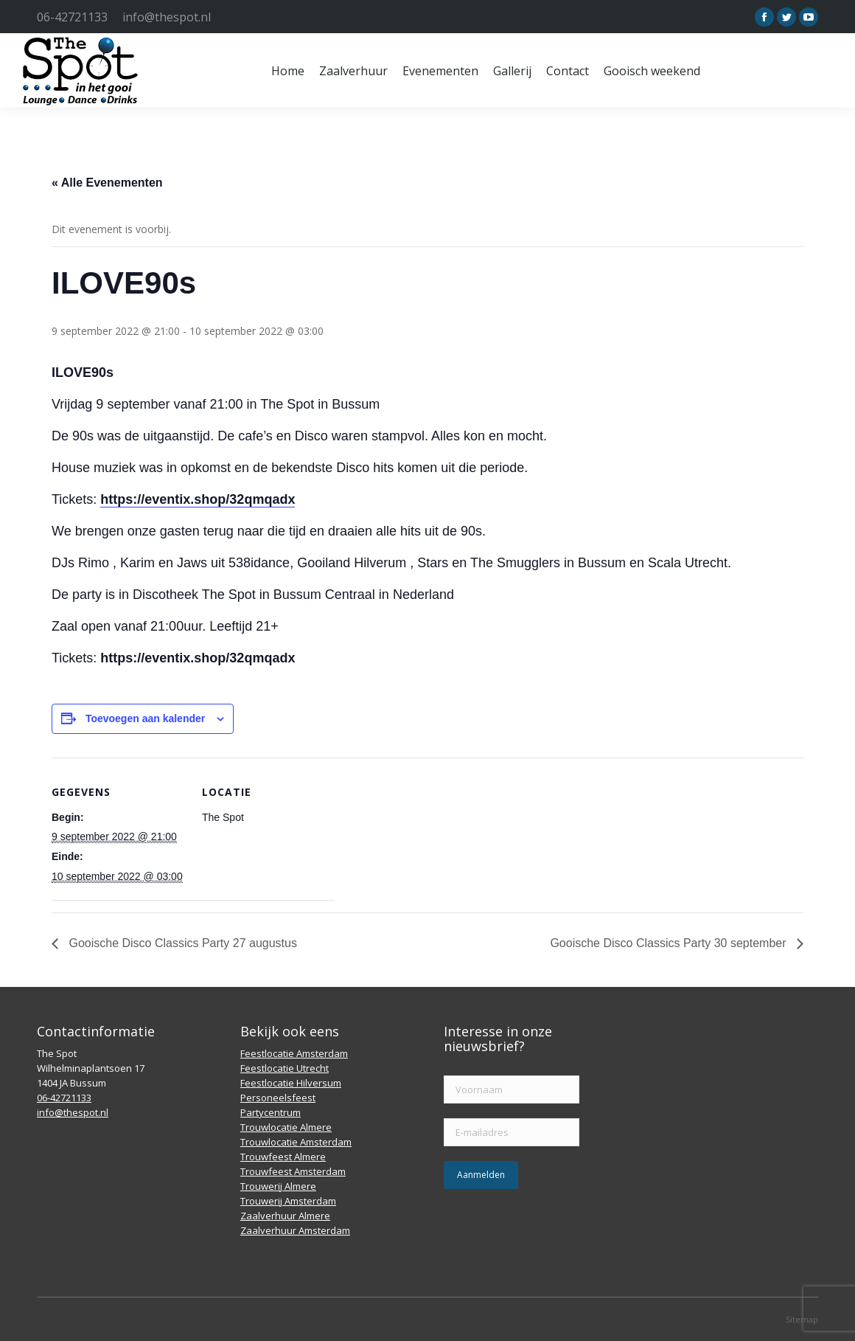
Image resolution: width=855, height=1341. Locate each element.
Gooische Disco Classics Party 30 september (669, 943)
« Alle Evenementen (107, 182)
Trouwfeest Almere (283, 1156)
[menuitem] (288, 71)
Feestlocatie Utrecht (284, 1068)
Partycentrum (270, 1112)
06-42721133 (72, 17)
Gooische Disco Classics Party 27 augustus (181, 943)
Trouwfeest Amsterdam (293, 1171)
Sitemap (802, 1319)
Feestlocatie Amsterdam (294, 1053)
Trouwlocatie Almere (286, 1127)
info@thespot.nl (166, 17)
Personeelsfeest (277, 1097)
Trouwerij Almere (278, 1186)
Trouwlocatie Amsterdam (296, 1141)
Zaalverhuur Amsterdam (295, 1230)
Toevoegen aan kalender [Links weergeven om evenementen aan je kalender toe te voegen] (145, 718)
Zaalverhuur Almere (285, 1215)
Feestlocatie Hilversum (290, 1082)
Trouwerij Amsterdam (288, 1200)
